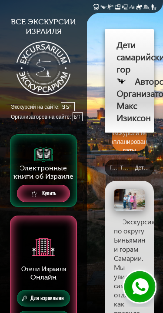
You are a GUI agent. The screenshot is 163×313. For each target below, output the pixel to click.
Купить (43, 193)
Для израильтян (43, 298)
